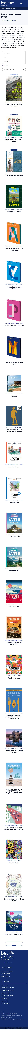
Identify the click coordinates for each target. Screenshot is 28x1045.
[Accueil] (7, 3)
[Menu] (23, 3)
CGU (2, 1011)
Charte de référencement (9, 1013)
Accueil (2, 8)
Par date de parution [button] (9, 69)
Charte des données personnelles (11, 1015)
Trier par (5, 66)
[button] (8, 53)
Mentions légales (6, 1017)
